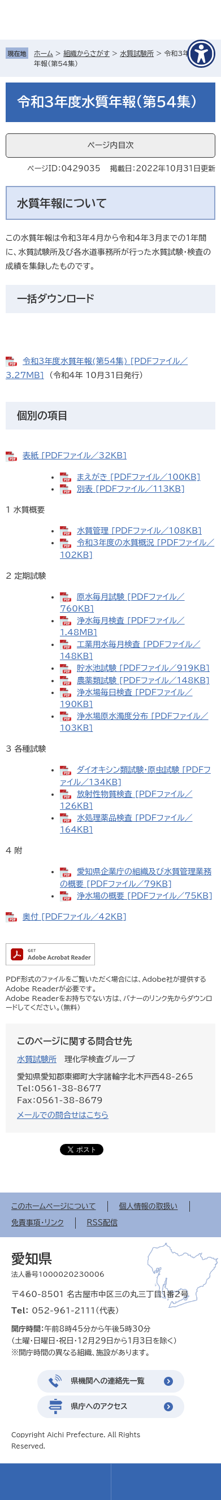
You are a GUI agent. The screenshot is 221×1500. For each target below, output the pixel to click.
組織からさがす (86, 53)
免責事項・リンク (37, 1222)
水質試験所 (137, 53)
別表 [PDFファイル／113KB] (131, 489)
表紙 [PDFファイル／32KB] (75, 455)
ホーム (43, 53)
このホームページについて (53, 1206)
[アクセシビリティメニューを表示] (201, 54)
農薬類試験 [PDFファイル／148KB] (143, 680)
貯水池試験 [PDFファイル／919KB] (143, 668)
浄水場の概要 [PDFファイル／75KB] (145, 896)
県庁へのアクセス (99, 1406)
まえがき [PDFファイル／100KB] (139, 477)
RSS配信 (102, 1222)
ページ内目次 (110, 145)
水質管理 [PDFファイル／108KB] (139, 531)
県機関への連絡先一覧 (108, 1381)
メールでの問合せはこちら (63, 1115)
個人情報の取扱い (148, 1206)
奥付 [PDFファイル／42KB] (75, 917)
